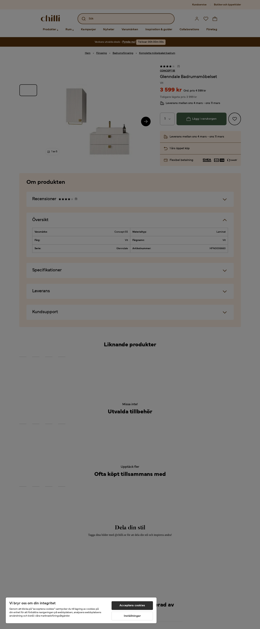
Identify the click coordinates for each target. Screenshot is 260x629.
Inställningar (132, 616)
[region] (81, 610)
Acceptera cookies (132, 605)
